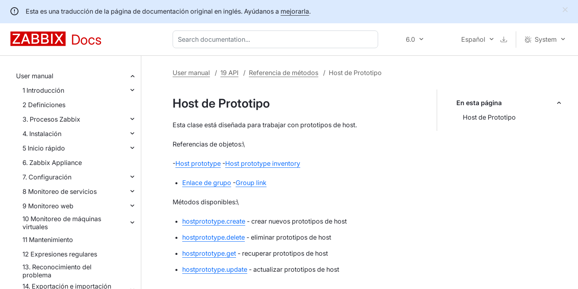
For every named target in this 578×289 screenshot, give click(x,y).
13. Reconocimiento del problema (57, 271)
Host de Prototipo (489, 117)
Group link (251, 183)
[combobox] (277, 39)
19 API (229, 73)
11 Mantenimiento (47, 240)
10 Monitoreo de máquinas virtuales (61, 223)
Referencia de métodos (283, 73)
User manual (34, 76)
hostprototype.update (214, 269)
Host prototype (198, 163)
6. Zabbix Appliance (52, 163)
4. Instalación (41, 134)
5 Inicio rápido (43, 148)
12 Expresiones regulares (59, 254)
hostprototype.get (209, 253)
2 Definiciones (43, 105)
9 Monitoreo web (47, 206)
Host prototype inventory (262, 163)
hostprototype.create (213, 221)
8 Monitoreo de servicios (59, 191)
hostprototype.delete (213, 237)
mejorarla (295, 11)
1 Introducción (43, 90)
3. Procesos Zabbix (51, 119)
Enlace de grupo (206, 183)
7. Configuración (46, 177)
